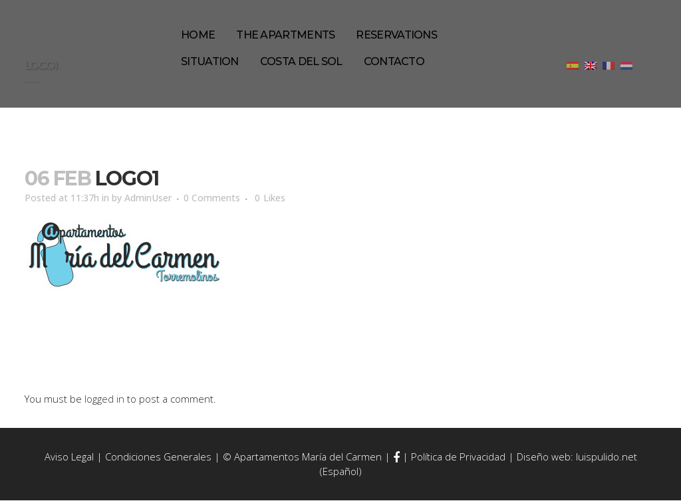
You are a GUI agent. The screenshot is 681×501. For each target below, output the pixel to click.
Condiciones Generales (158, 457)
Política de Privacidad (458, 457)
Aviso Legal (69, 457)
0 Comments (229, 198)
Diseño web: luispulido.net (577, 457)
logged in (104, 399)
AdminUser (160, 198)
